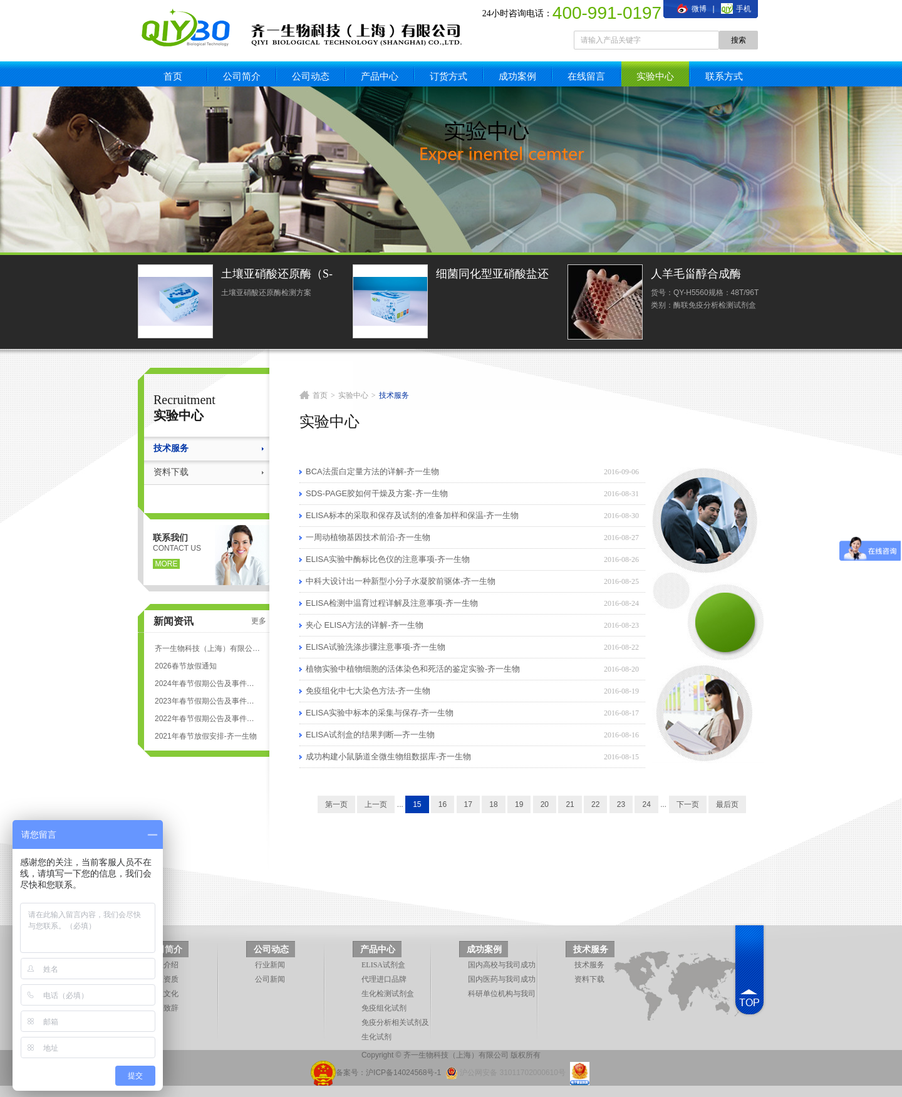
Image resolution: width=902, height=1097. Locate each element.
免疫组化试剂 (384, 1008)
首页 (172, 76)
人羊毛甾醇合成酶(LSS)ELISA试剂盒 (697, 275)
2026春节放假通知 (186, 666)
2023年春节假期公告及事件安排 (207, 701)
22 (595, 804)
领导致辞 (163, 1008)
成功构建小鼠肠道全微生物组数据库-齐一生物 (388, 756)
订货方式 (448, 76)
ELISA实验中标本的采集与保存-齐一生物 (380, 712)
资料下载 (171, 472)
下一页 (687, 804)
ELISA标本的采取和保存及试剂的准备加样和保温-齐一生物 (412, 515)
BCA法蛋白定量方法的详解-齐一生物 (372, 471)
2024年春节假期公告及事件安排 (207, 683)
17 (468, 804)
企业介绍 (163, 964)
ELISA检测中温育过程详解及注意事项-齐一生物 (392, 603)
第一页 (336, 804)
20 (545, 804)
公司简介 (242, 76)
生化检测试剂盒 (387, 993)
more (166, 563)
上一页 (376, 804)
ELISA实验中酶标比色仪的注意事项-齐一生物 (388, 559)
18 (493, 804)
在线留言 (586, 76)
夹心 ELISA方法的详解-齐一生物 (364, 625)
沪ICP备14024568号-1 (403, 1072)
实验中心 (655, 76)
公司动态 (310, 76)
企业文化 (163, 993)
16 (442, 804)
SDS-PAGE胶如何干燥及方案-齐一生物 (377, 493)
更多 (258, 620)
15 (417, 804)
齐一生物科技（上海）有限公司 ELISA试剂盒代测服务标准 (207, 648)
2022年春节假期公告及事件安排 (207, 718)
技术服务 (171, 448)
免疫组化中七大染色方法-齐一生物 (368, 690)
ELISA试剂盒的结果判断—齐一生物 (370, 734)
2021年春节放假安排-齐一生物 (206, 736)
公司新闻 (270, 979)
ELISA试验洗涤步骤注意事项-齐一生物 (375, 647)
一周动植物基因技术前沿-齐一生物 (368, 537)
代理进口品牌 (384, 979)
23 (621, 804)
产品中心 (379, 76)
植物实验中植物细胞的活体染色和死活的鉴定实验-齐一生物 (413, 668)
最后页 (727, 804)
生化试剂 (376, 1036)
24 (646, 804)
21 (570, 804)
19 (519, 804)
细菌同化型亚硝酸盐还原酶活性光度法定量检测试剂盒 (492, 275)
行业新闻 (270, 964)
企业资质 (163, 979)
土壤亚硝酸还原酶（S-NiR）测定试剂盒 (277, 275)
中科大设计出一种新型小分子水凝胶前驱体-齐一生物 (400, 581)
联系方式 (724, 76)
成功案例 (517, 76)
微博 (691, 8)
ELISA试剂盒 (383, 964)
